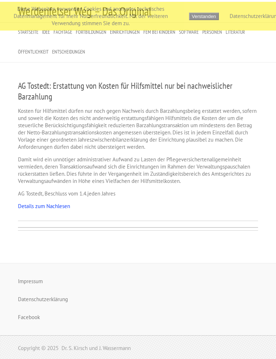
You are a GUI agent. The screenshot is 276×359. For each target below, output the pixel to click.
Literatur (235, 32)
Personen (212, 32)
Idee (46, 32)
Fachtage (63, 32)
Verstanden (204, 16)
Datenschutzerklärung (43, 299)
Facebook (29, 317)
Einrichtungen (125, 32)
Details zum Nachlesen (44, 206)
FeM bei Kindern (159, 32)
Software (189, 32)
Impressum (30, 281)
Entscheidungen (68, 52)
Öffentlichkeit (33, 52)
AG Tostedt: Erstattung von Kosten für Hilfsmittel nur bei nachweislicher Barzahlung (125, 91)
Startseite (28, 32)
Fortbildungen (91, 32)
